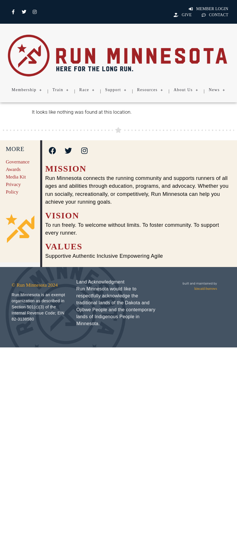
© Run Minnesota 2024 (35, 285)
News (217, 90)
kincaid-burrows (206, 288)
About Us (186, 90)
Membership (27, 90)
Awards (13, 169)
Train (61, 90)
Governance (17, 162)
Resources (150, 90)
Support (116, 90)
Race (87, 90)
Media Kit (16, 177)
